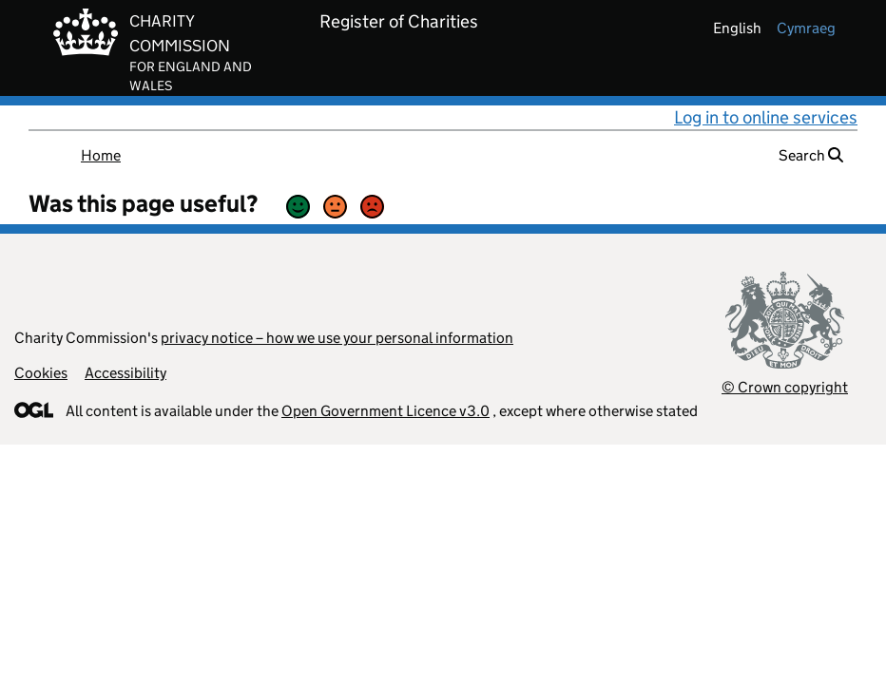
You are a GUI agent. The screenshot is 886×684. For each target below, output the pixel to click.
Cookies (40, 373)
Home (101, 155)
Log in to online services (765, 117)
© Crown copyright (785, 387)
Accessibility (125, 373)
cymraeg (806, 28)
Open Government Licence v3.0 (385, 411)
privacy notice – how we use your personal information (337, 338)
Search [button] (811, 155)
